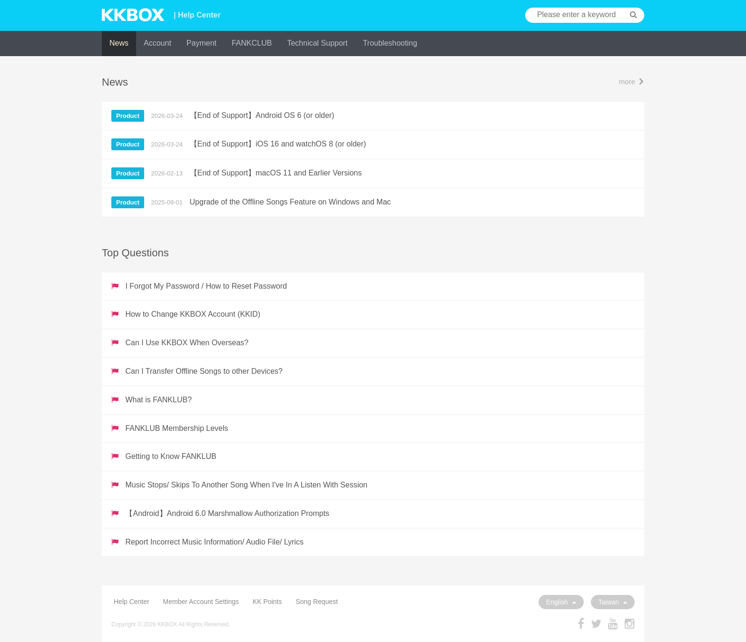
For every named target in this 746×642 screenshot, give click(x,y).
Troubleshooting (390, 43)
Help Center (131, 601)
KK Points (267, 601)
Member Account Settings (201, 601)
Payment (201, 43)
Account (157, 43)
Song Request (316, 601)
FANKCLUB (252, 43)
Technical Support (317, 43)
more (631, 82)
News (118, 43)
